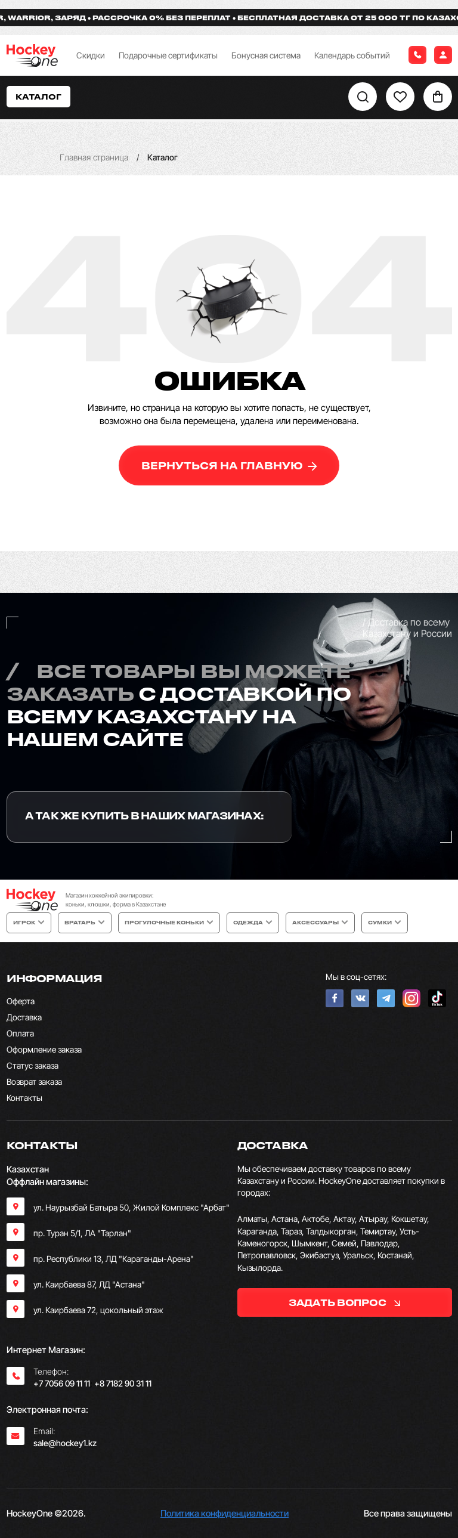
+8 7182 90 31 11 (122, 1383)
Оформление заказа (44, 1049)
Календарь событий (352, 55)
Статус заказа (32, 1065)
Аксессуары (320, 923)
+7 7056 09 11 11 (61, 1383)
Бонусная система (266, 55)
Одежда (253, 923)
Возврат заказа (34, 1081)
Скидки (90, 55)
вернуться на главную (229, 465)
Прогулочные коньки (169, 923)
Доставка (24, 1017)
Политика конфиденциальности (224, 1513)
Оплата (20, 1033)
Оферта (21, 1001)
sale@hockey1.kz (65, 1443)
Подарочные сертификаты (168, 55)
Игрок (29, 923)
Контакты (24, 1098)
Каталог (38, 96)
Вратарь (84, 923)
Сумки (384, 923)
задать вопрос (344, 1302)
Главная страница (94, 157)
